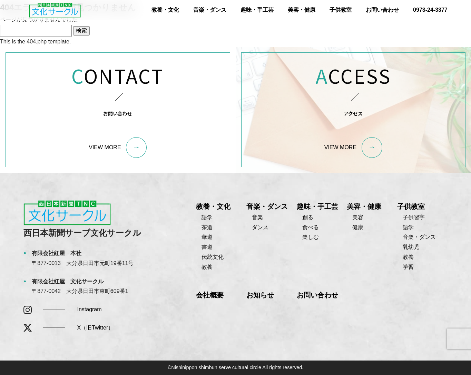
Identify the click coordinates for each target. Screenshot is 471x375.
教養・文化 (165, 10)
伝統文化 (213, 257)
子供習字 (414, 217)
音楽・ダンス (209, 10)
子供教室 (341, 10)
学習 (408, 267)
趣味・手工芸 (257, 10)
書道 (207, 247)
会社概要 (210, 295)
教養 (207, 267)
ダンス (260, 227)
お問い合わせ (382, 10)
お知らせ (260, 295)
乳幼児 (411, 247)
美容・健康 (301, 10)
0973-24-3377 (430, 10)
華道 (207, 237)
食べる (310, 227)
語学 (207, 217)
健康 (357, 227)
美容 (357, 217)
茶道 (207, 227)
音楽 (257, 217)
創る (307, 217)
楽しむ (310, 237)
